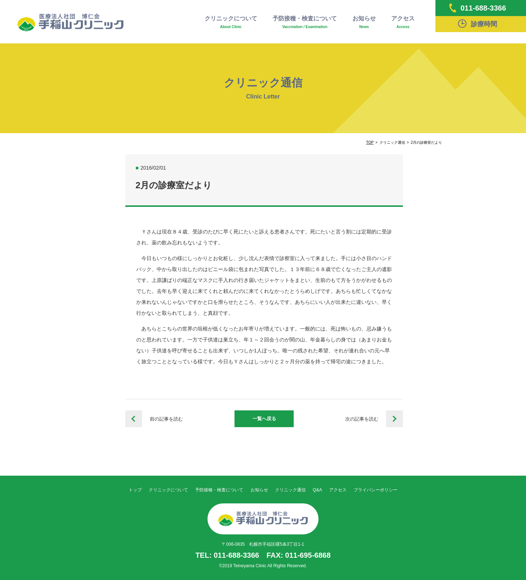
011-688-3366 (477, 7)
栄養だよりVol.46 (133, 418)
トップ (135, 489)
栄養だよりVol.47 (394, 418)
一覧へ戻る (264, 418)
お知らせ (364, 22)
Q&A (317, 489)
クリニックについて (231, 22)
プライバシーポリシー (375, 489)
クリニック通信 (290, 489)
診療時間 (477, 23)
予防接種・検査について (304, 22)
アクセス (403, 22)
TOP (369, 142)
